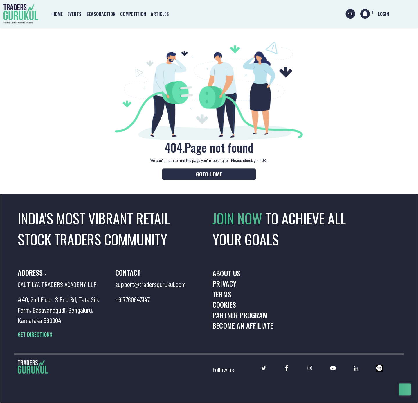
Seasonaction (101, 13)
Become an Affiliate (242, 325)
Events (74, 13)
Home (57, 13)
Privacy (224, 283)
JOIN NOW (238, 218)
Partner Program (240, 315)
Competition (133, 13)
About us (226, 273)
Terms (221, 294)
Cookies (224, 304)
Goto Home (209, 174)
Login (383, 13)
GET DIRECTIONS (35, 334)
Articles (160, 13)
